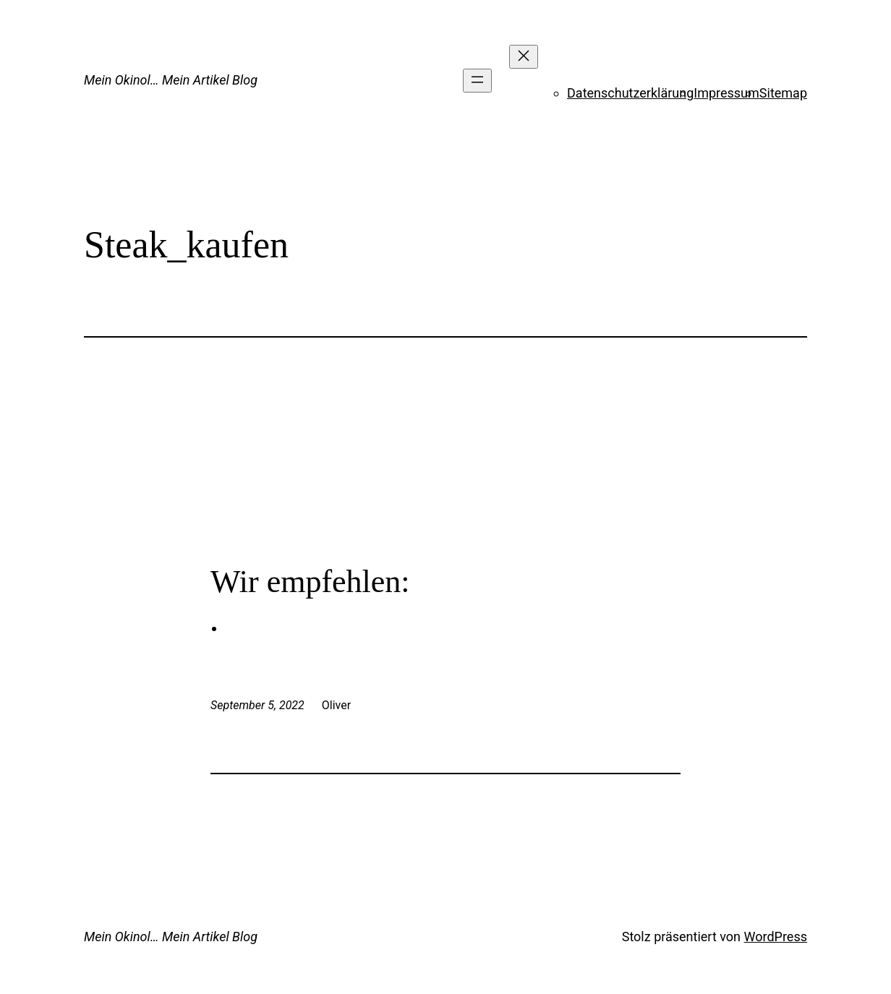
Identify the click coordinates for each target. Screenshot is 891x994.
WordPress (775, 936)
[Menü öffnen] (477, 81)
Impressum (726, 92)
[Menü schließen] (523, 57)
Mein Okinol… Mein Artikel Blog (170, 79)
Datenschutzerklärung (630, 92)
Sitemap (783, 92)
